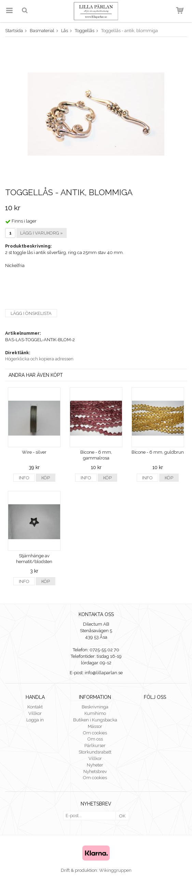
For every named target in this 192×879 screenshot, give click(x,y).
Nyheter (95, 765)
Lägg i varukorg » (41, 233)
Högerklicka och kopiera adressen (39, 358)
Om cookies (95, 732)
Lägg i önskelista (31, 313)
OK (122, 815)
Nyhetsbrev (95, 771)
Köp (45, 477)
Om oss (95, 739)
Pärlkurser (95, 745)
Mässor (95, 726)
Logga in (35, 719)
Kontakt (35, 706)
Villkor (35, 713)
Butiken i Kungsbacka (95, 719)
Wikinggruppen (115, 870)
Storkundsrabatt (95, 752)
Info (24, 477)
